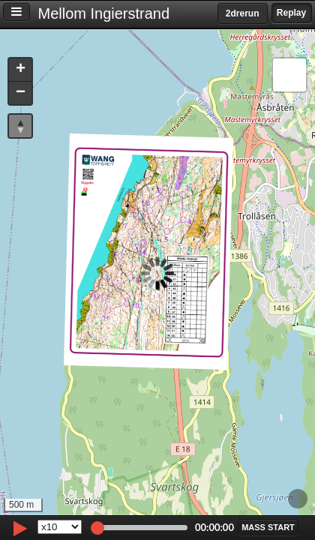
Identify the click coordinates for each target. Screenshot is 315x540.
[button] (20, 70)
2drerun (243, 13)
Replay (291, 13)
